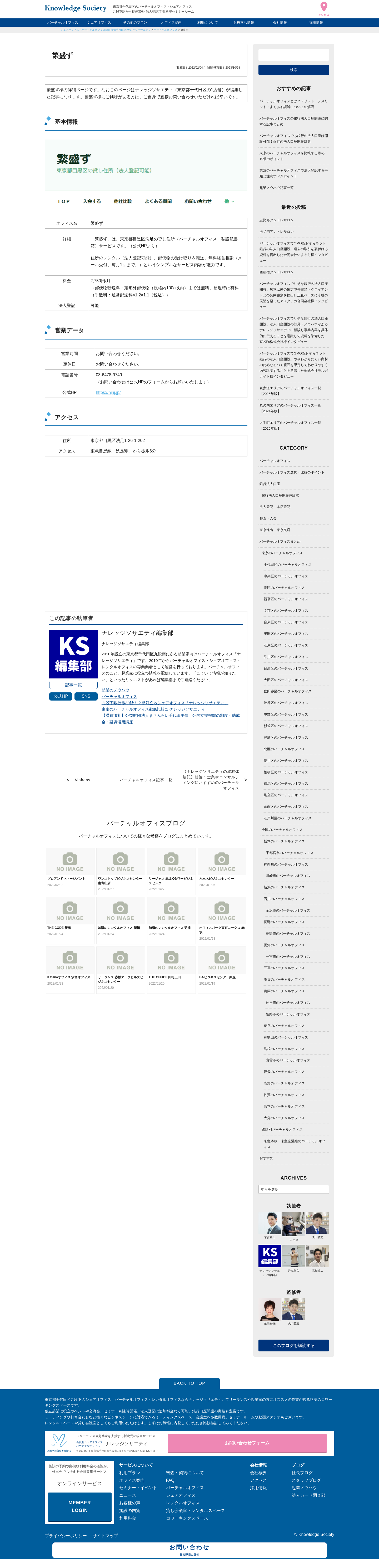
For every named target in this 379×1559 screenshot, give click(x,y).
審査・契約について (185, 1472)
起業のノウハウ (115, 690)
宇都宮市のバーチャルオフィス (290, 853)
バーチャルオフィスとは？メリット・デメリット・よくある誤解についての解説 (294, 104)
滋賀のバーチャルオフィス (284, 979)
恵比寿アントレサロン (277, 220)
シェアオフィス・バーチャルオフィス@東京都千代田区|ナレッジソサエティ (106, 29)
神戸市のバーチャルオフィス (288, 1003)
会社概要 (258, 1472)
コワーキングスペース (187, 1518)
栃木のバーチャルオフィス (284, 841)
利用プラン (129, 1472)
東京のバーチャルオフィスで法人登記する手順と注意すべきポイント (294, 173)
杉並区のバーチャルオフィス (286, 726)
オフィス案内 (171, 22)
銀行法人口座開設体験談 (280, 495)
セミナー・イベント (138, 1487)
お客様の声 (129, 1503)
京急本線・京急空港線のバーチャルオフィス (294, 1144)
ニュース (127, 1495)
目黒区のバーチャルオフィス (286, 668)
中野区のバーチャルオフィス (286, 714)
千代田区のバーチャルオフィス (288, 565)
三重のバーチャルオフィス (284, 968)
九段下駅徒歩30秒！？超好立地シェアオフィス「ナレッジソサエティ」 (165, 703)
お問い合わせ (189, 1551)
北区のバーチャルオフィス (284, 749)
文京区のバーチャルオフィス (286, 611)
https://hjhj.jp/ (108, 392)
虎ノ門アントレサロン (277, 232)
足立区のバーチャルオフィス (286, 795)
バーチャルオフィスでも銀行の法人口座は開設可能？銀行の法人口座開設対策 (294, 138)
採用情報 (316, 22)
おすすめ (266, 1158)
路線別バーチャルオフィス (282, 1129)
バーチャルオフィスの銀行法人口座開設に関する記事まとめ (294, 121)
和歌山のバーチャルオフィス (286, 1037)
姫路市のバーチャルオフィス (288, 1014)
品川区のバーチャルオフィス (286, 657)
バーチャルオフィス (62, 22)
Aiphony (82, 780)
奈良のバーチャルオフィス (284, 1026)
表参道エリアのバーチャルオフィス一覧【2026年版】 (290, 391)
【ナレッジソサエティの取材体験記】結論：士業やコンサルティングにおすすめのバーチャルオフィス (211, 779)
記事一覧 (73, 685)
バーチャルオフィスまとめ (280, 541)
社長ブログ (302, 1472)
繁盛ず (184, 29)
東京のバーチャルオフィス (282, 553)
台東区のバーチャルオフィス (286, 622)
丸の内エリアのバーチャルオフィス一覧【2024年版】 (290, 408)
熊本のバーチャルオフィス (284, 1106)
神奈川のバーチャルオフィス (286, 864)
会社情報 (280, 22)
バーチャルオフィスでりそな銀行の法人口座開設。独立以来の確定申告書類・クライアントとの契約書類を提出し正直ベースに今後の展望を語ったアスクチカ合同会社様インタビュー (294, 295)
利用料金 (127, 1518)
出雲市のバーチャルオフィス (288, 1060)
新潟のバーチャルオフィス (284, 887)
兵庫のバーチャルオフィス (284, 991)
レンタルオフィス (183, 1503)
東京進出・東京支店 (275, 530)
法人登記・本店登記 (275, 507)
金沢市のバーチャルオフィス (288, 910)
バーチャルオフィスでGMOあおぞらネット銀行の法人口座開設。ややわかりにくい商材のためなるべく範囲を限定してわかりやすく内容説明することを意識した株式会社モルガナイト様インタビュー (294, 364)
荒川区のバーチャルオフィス (286, 761)
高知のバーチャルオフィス (284, 1083)
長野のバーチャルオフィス (284, 922)
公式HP (61, 696)
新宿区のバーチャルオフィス (286, 599)
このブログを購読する (294, 1345)
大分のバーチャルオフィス (284, 1118)
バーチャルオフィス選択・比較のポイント (292, 472)
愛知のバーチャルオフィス (284, 945)
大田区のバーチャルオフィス (286, 680)
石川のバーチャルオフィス (284, 899)
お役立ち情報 (243, 22)
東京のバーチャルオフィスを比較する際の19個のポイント (292, 156)
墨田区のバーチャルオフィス (286, 634)
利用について (207, 22)
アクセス (258, 1480)
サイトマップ (105, 1536)
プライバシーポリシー (66, 1536)
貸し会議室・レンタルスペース (195, 1510)
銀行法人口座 (270, 484)
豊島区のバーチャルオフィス (286, 737)
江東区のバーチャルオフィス (286, 645)
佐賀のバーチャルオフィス (284, 1095)
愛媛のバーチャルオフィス (284, 1072)
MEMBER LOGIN (79, 1506)
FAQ (170, 1480)
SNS (86, 696)
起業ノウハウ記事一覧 (277, 188)
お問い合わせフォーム (247, 1442)
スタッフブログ (306, 1480)
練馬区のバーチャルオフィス (286, 783)
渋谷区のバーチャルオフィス (286, 703)
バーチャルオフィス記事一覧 (146, 780)
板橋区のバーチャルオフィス (286, 772)
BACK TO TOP (190, 1383)
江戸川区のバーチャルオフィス (288, 818)
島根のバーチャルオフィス (284, 1049)
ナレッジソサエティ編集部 (269, 1271)
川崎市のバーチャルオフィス (288, 876)
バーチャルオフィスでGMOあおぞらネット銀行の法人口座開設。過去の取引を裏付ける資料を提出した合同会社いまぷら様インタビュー (294, 252)
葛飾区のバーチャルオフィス (286, 807)
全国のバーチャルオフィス (282, 830)
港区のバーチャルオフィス (284, 588)
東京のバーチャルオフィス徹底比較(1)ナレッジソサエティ (153, 709)
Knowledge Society (316, 1534)
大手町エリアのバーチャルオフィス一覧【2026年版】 (290, 425)
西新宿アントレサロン (277, 272)
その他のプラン (135, 22)
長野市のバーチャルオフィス (288, 933)
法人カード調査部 (308, 1495)
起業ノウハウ (304, 1487)
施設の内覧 (129, 1510)
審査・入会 (268, 518)
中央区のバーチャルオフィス (286, 576)
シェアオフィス (99, 22)
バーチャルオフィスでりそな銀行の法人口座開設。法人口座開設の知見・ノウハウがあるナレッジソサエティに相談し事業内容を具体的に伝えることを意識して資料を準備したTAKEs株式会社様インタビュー (294, 329)
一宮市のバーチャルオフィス (288, 957)
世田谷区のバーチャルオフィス (288, 691)
